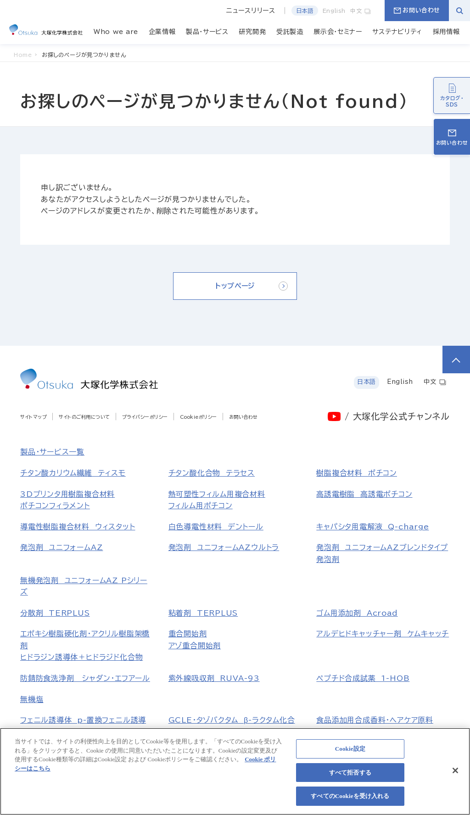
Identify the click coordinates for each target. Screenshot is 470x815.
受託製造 (289, 31)
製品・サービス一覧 (52, 451)
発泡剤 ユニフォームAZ (61, 547)
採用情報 (446, 31)
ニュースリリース (250, 10)
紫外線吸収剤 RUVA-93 (214, 678)
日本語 (304, 10)
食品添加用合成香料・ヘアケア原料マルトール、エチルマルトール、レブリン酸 (382, 731)
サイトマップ (33, 417)
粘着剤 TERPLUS (203, 613)
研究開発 (252, 31)
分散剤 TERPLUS (55, 613)
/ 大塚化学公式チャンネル (397, 416)
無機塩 (31, 699)
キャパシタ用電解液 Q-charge (372, 526)
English (334, 10)
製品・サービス (207, 31)
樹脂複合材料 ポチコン (356, 473)
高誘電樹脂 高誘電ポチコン (364, 494)
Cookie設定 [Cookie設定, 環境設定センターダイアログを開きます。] (350, 753)
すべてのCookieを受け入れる (350, 801)
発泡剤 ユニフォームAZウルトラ (224, 547)
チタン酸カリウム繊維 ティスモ (73, 473)
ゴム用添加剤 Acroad (356, 613)
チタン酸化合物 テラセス (211, 473)
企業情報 (162, 31)
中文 (360, 10)
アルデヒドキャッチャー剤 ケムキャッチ (382, 633)
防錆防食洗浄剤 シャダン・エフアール (85, 678)
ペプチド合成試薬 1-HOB (362, 678)
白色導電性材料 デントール (215, 526)
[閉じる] (455, 775)
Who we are (116, 31)
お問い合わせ (416, 10)
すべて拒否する (350, 777)
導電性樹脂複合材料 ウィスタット (77, 526)
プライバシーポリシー (145, 417)
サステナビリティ (397, 31)
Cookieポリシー (198, 417)
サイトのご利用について (84, 417)
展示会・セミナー (337, 31)
